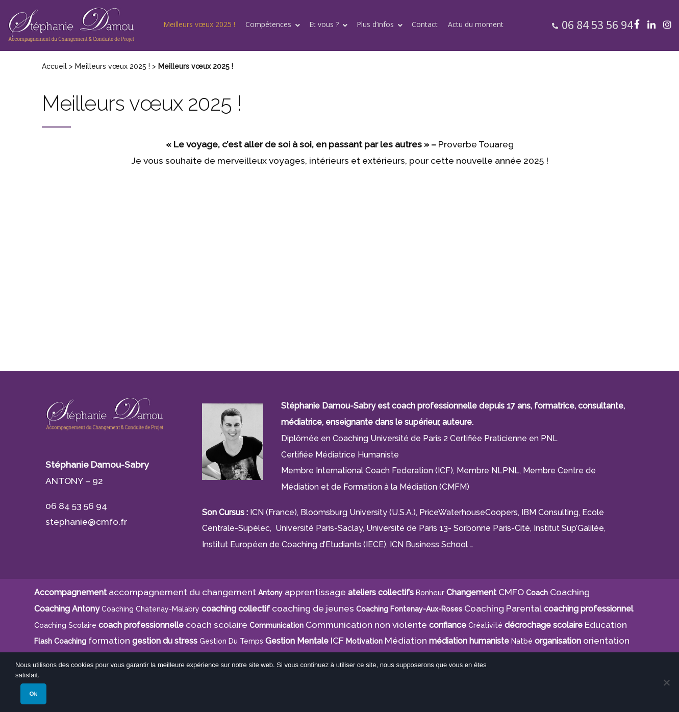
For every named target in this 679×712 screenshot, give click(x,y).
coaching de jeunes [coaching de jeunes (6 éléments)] (313, 608)
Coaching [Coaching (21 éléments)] (570, 592)
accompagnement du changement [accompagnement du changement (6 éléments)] (182, 592)
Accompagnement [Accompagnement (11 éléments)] (70, 592)
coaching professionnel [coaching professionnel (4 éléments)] (588, 609)
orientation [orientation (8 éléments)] (606, 640)
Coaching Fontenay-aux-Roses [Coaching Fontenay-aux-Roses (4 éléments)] (409, 609)
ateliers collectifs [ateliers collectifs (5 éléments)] (381, 592)
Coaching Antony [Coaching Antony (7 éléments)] (66, 609)
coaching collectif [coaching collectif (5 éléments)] (236, 609)
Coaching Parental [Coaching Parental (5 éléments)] (503, 608)
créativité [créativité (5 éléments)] (485, 625)
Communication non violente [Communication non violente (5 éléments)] (366, 624)
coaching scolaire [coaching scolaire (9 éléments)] (65, 625)
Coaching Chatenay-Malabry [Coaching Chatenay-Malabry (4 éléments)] (150, 609)
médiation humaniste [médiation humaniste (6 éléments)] (469, 641)
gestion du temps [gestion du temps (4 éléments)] (231, 641)
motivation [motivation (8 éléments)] (364, 641)
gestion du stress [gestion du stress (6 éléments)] (164, 641)
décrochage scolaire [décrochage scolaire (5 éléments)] (544, 625)
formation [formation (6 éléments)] (109, 640)
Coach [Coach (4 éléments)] (537, 593)
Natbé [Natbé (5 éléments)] (522, 641)
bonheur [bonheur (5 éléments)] (430, 593)
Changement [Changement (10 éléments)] (471, 592)
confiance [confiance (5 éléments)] (447, 625)
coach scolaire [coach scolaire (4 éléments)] (216, 624)
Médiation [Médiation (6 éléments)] (406, 640)
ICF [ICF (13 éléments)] (337, 640)
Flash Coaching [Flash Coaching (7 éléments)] (60, 641)
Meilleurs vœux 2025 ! (112, 66)
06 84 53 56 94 (597, 25)
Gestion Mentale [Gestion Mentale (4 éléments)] (297, 641)
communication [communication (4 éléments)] (276, 625)
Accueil (54, 66)
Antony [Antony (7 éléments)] (270, 593)
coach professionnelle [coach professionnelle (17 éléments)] (141, 625)
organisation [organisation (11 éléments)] (558, 641)
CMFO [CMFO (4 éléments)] (511, 592)
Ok (33, 694)
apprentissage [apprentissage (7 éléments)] (315, 592)
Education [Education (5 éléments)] (606, 624)
